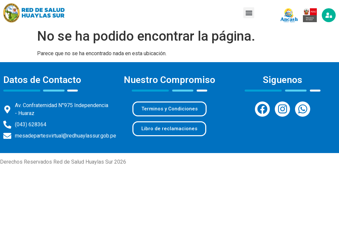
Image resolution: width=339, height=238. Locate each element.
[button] (248, 12)
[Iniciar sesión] (329, 15)
